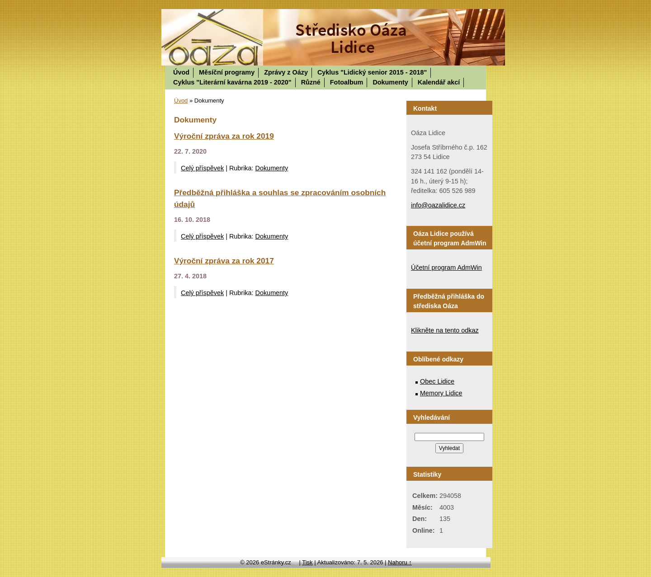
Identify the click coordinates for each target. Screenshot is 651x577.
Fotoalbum (346, 82)
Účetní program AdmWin (446, 267)
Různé (311, 82)
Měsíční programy (227, 72)
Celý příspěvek (202, 168)
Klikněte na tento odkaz (445, 330)
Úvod (181, 72)
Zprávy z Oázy (286, 72)
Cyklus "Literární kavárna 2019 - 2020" (232, 82)
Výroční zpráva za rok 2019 (224, 136)
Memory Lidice (441, 393)
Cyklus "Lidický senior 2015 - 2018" (372, 72)
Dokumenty (390, 82)
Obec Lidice (437, 381)
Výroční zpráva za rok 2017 (224, 260)
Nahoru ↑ (400, 562)
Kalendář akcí (439, 82)
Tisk (307, 562)
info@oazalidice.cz (438, 205)
